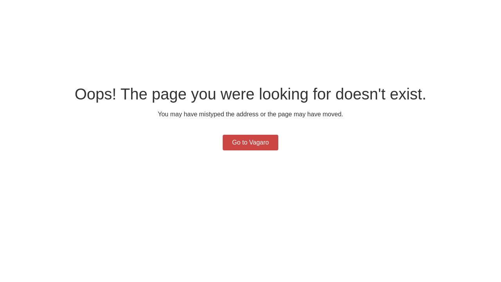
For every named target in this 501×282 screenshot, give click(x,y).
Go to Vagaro (250, 142)
